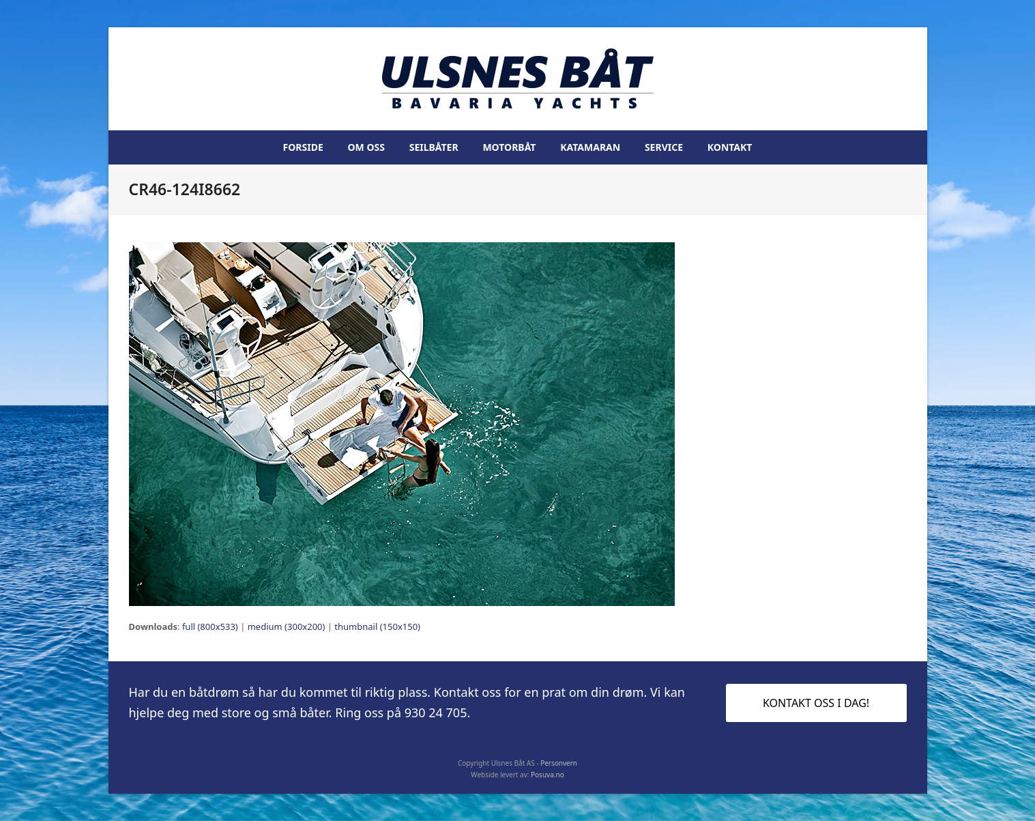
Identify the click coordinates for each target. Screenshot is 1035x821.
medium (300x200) (286, 626)
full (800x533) (210, 626)
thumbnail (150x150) (377, 626)
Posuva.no (547, 774)
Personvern (558, 763)
